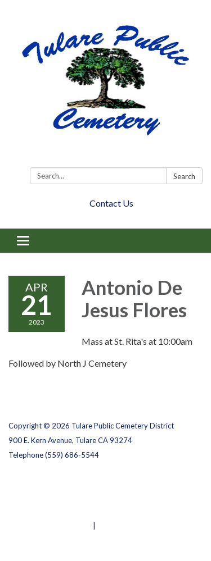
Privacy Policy (32, 481)
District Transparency (47, 496)
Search (184, 176)
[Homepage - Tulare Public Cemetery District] (105, 85)
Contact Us (111, 203)
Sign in (109, 525)
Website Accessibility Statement (67, 511)
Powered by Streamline (49, 525)
